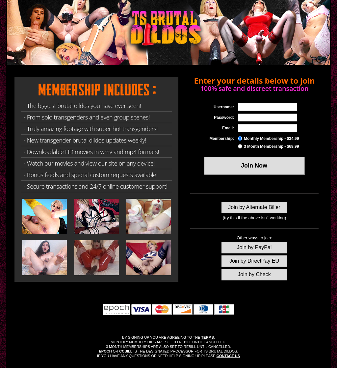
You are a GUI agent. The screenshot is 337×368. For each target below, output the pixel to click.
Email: (228, 128)
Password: (224, 117)
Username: (224, 107)
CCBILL (125, 351)
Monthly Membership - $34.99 (268, 138)
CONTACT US (228, 356)
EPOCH (105, 351)
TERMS (207, 337)
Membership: (221, 138)
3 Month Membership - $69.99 (268, 146)
